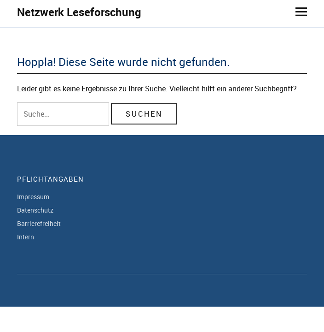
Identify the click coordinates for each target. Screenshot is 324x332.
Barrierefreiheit (39, 223)
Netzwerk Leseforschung (79, 12)
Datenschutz (35, 210)
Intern (25, 236)
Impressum (33, 196)
